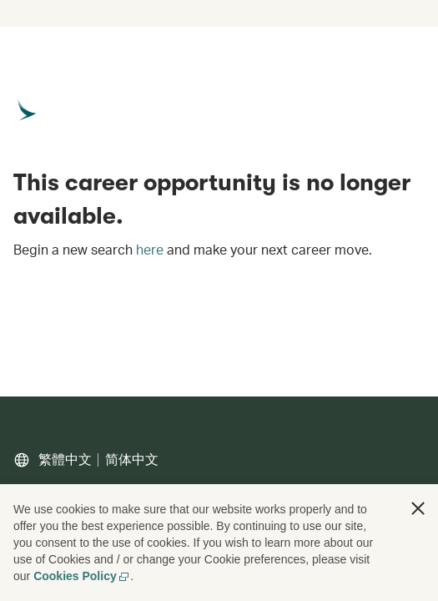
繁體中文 (65, 459)
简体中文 (132, 459)
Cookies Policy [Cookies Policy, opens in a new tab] (81, 576)
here (150, 249)
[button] (418, 508)
